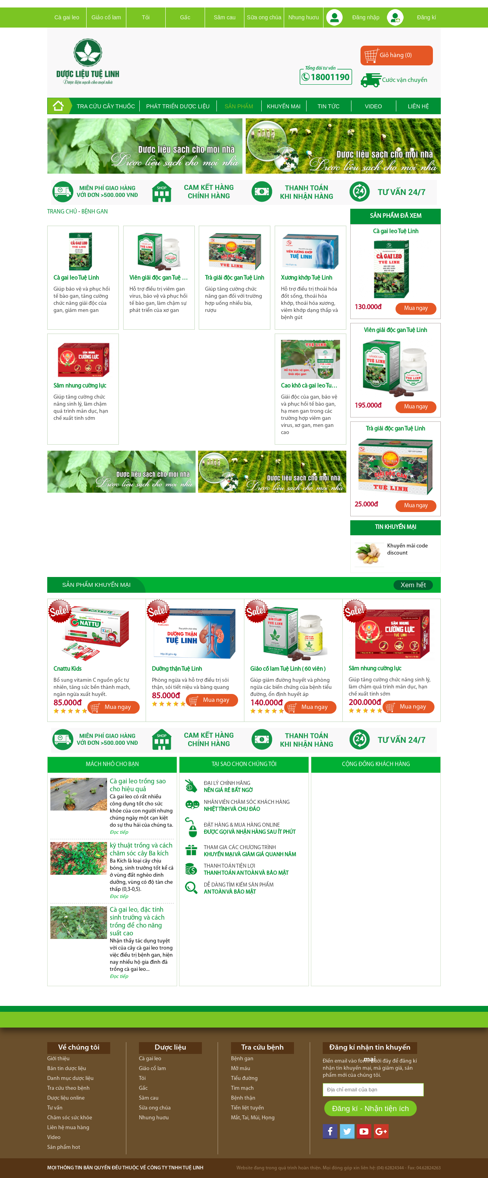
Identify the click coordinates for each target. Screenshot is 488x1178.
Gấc (185, 17)
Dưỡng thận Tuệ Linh (177, 669)
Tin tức (329, 106)
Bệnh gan (94, 212)
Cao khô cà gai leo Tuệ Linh (310, 386)
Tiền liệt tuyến (247, 1108)
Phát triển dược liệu (177, 106)
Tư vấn (55, 1108)
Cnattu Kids (67, 669)
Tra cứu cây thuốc (106, 106)
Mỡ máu (240, 1069)
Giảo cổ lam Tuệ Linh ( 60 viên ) (287, 669)
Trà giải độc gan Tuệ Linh (234, 278)
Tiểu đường (244, 1079)
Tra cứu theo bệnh (68, 1088)
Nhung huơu (303, 17)
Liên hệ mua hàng (68, 1128)
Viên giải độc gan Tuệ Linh (159, 278)
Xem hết (413, 585)
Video (373, 106)
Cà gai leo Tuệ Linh (76, 278)
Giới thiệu (58, 1059)
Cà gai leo (66, 17)
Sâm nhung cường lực (80, 386)
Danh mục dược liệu (70, 1079)
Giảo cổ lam (106, 17)
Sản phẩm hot (63, 1147)
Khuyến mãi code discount (407, 549)
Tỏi (146, 17)
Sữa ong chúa (264, 17)
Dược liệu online (66, 1098)
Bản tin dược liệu (66, 1069)
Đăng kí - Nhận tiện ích (370, 1108)
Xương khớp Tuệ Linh (306, 278)
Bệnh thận (243, 1098)
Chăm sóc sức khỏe (69, 1118)
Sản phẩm (239, 106)
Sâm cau (224, 17)
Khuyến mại (283, 106)
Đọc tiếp (119, 832)
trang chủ (59, 106)
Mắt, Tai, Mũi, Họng (253, 1118)
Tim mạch (242, 1088)
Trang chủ (62, 212)
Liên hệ (418, 106)
